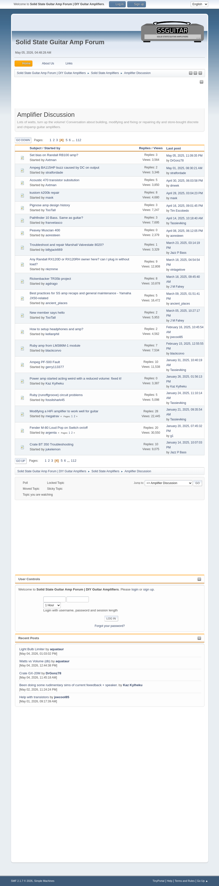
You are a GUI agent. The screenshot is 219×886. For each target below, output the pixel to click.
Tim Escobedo (179, 210)
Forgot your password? (110, 626)
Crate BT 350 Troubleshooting (52, 444)
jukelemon (53, 449)
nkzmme (52, 269)
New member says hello (47, 312)
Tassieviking (178, 223)
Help (169, 880)
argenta (51, 432)
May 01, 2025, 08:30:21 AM (184, 168)
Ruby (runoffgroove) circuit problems (56, 395)
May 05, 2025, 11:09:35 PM (184, 155)
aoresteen (53, 235)
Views (158, 148)
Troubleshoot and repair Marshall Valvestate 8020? (67, 245)
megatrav (52, 416)
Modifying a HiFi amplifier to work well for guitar (64, 411)
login (134, 589)
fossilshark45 (55, 400)
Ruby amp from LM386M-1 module (55, 345)
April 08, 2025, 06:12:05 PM (184, 231)
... (74, 140)
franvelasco (54, 222)
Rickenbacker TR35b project (50, 279)
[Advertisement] (34, 781)
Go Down (23, 140)
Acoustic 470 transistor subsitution (54, 180)
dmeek (174, 185)
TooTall (51, 210)
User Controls (29, 579)
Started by (52, 148)
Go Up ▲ (202, 880)
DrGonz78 (53, 673)
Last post (175, 148)
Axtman (50, 160)
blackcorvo (53, 350)
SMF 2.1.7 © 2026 (22, 880)
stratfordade (54, 172)
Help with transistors (34, 697)
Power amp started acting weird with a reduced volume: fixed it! (76, 378)
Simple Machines (44, 880)
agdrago (52, 283)
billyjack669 (54, 249)
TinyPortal (158, 880)
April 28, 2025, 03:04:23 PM (184, 193)
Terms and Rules (185, 880)
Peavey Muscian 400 (45, 230)
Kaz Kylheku (132, 685)
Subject (36, 148)
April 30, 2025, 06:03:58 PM (184, 180)
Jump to (138, 482)
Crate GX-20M (29, 673)
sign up (148, 589)
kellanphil (52, 334)
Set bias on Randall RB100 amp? (54, 155)
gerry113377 (55, 367)
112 (78, 140)
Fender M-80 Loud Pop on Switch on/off (59, 427)
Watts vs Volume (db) (34, 661)
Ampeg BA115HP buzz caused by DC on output (64, 167)
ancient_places (56, 303)
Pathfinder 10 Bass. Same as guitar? (56, 218)
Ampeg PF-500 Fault (45, 362)
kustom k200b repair (45, 192)
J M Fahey (177, 286)
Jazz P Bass (178, 252)
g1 (171, 436)
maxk (49, 197)
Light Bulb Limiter (32, 649)
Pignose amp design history (50, 205)
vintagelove (177, 269)
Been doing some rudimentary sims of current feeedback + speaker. (68, 685)
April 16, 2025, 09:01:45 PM (184, 205)
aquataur (57, 649)
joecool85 (61, 697)
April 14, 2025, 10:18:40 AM (184, 218)
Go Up (20, 460)
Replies (145, 148)
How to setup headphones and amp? (56, 329)
